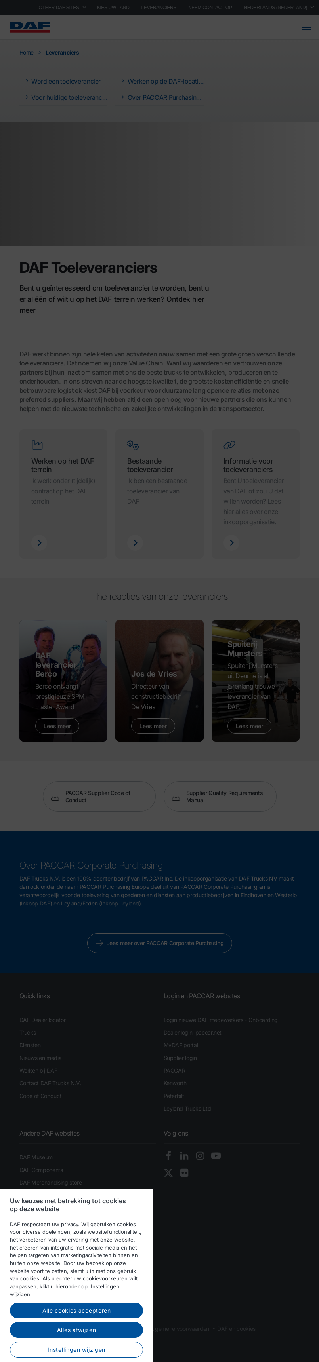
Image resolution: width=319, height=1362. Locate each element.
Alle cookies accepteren (76, 1335)
